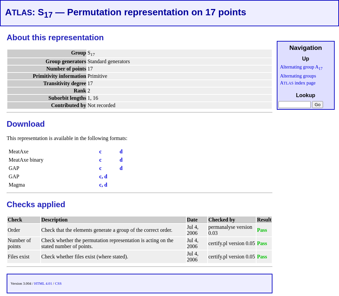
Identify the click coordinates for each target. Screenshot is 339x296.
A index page (298, 82)
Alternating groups (298, 75)
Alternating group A (301, 67)
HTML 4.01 (43, 283)
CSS (58, 283)
